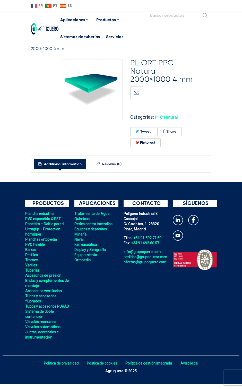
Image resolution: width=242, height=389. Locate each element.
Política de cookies (101, 368)
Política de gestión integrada (149, 368)
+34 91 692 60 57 (145, 243)
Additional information (66, 164)
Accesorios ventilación (44, 291)
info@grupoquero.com (143, 252)
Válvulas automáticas (43, 332)
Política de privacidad (60, 368)
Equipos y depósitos (91, 229)
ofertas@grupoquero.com (146, 262)
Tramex (31, 260)
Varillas (31, 265)
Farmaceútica (86, 245)
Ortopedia (82, 260)
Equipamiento (86, 255)
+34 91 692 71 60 (147, 238)
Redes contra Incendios (94, 224)
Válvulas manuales (41, 327)
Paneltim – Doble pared (45, 224)
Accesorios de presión (43, 275)
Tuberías (32, 270)
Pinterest (145, 142)
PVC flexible (35, 245)
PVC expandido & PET (43, 219)
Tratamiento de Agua (92, 214)
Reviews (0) (121, 164)
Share (169, 131)
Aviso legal (191, 368)
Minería (80, 234)
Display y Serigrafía (90, 250)
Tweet (143, 131)
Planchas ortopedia (41, 239)
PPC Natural (167, 117)
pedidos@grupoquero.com (146, 257)
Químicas (82, 219)
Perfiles (31, 255)
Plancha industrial (40, 214)
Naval (79, 239)
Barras (31, 250)
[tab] (64, 164)
